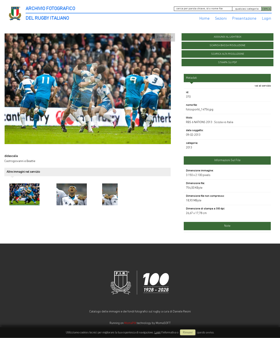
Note (227, 226)
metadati (191, 78)
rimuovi (187, 332)
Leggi (157, 332)
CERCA (266, 9)
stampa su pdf (227, 62)
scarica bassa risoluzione (227, 45)
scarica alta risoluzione (227, 54)
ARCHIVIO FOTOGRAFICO (50, 8)
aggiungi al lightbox (227, 37)
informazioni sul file (227, 160)
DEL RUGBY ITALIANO (47, 18)
